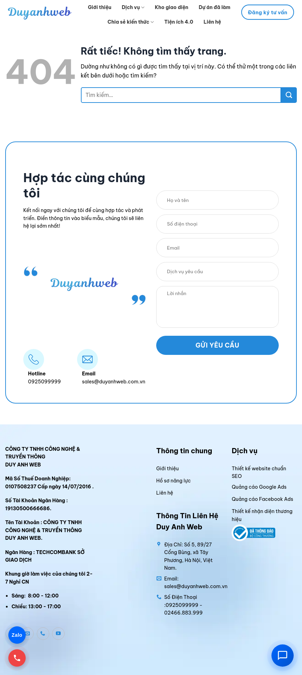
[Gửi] (289, 95)
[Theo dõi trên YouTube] (58, 633)
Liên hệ (212, 22)
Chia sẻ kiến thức (131, 22)
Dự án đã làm (214, 7)
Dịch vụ (133, 7)
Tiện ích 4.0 (178, 22)
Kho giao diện (171, 7)
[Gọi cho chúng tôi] (43, 633)
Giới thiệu (99, 7)
